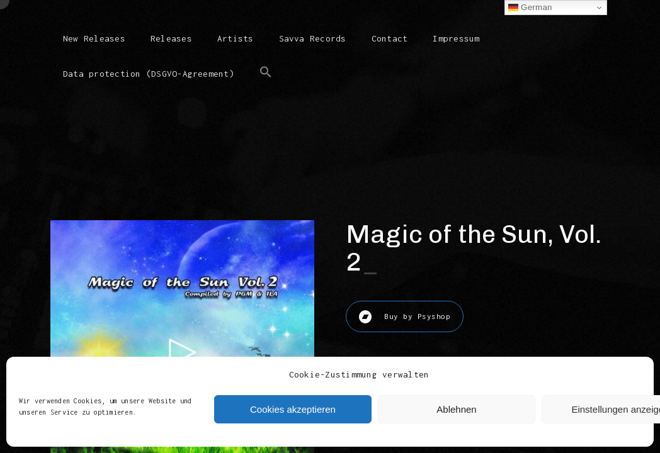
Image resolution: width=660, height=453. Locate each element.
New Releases (94, 38)
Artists (235, 38)
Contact (390, 38)
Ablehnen (456, 409)
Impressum (456, 38)
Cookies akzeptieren (293, 409)
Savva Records (312, 38)
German (530, 8)
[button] (265, 82)
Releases (171, 38)
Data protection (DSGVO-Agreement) (148, 74)
